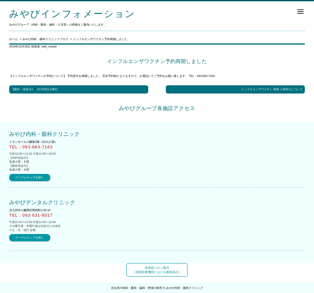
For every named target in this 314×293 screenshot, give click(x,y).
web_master (49, 46)
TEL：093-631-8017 (31, 215)
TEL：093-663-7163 (202, 76)
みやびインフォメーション (72, 14)
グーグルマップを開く (29, 177)
